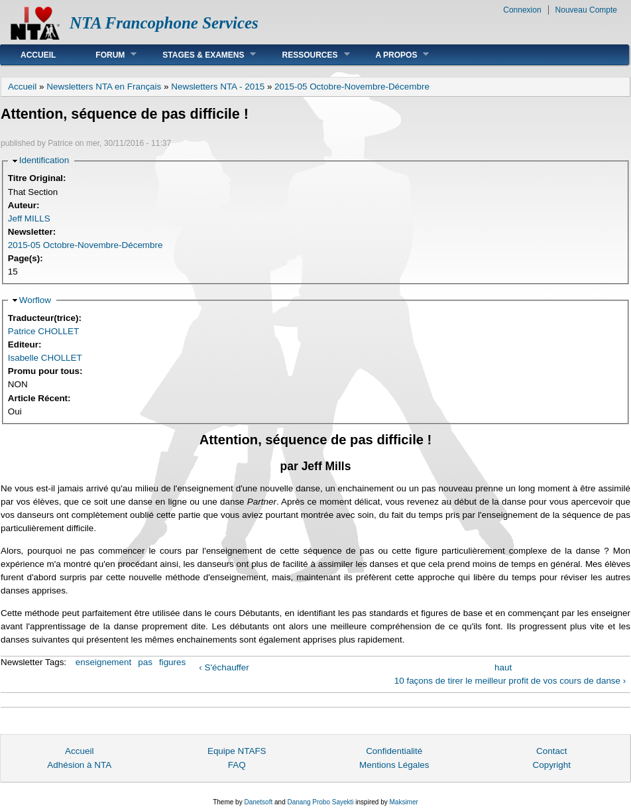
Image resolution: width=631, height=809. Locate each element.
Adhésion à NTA (79, 765)
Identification (44, 160)
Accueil (38, 55)
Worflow (35, 300)
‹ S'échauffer (224, 667)
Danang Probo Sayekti (320, 802)
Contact (551, 751)
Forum (106, 55)
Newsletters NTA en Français (103, 87)
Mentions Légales (394, 765)
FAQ (237, 765)
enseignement (103, 662)
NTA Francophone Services (164, 23)
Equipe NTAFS (236, 751)
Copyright (551, 765)
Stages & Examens (199, 55)
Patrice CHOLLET (44, 331)
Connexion (522, 10)
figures (172, 662)
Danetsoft (258, 802)
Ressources (305, 55)
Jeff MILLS (29, 218)
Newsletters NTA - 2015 (217, 87)
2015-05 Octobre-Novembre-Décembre (352, 87)
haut (503, 667)
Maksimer (403, 802)
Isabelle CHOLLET (45, 358)
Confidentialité (394, 751)
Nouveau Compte (586, 10)
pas (145, 662)
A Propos (393, 55)
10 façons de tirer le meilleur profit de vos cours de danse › (510, 681)
